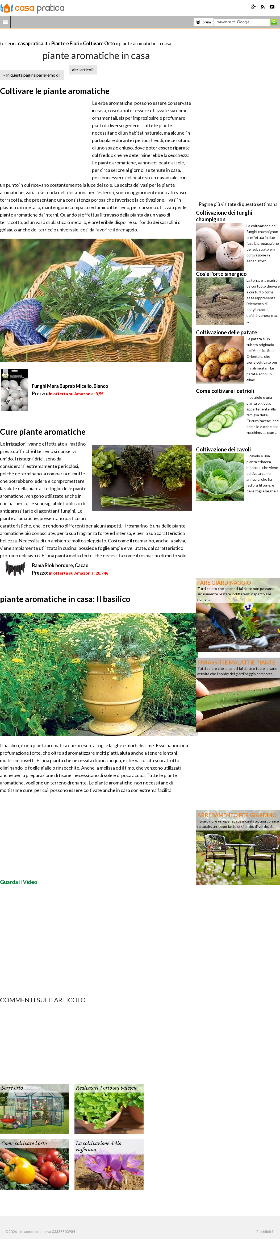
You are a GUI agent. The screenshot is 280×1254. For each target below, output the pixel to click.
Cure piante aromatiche (43, 431)
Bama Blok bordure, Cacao (60, 565)
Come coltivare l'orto (24, 1144)
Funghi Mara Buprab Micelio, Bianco (70, 386)
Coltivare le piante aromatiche (55, 90)
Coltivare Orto (99, 43)
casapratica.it (33, 43)
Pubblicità (264, 1232)
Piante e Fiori (65, 43)
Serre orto (12, 1088)
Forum (203, 22)
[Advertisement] (62, 37)
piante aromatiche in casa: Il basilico (65, 599)
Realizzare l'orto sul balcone (106, 1088)
